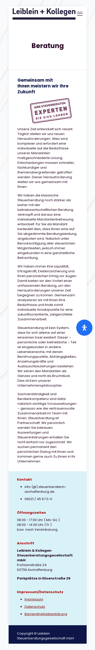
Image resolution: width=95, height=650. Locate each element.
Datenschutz (35, 606)
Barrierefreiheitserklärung (46, 614)
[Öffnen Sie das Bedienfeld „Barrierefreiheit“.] (84, 328)
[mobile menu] (79, 14)
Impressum (34, 599)
